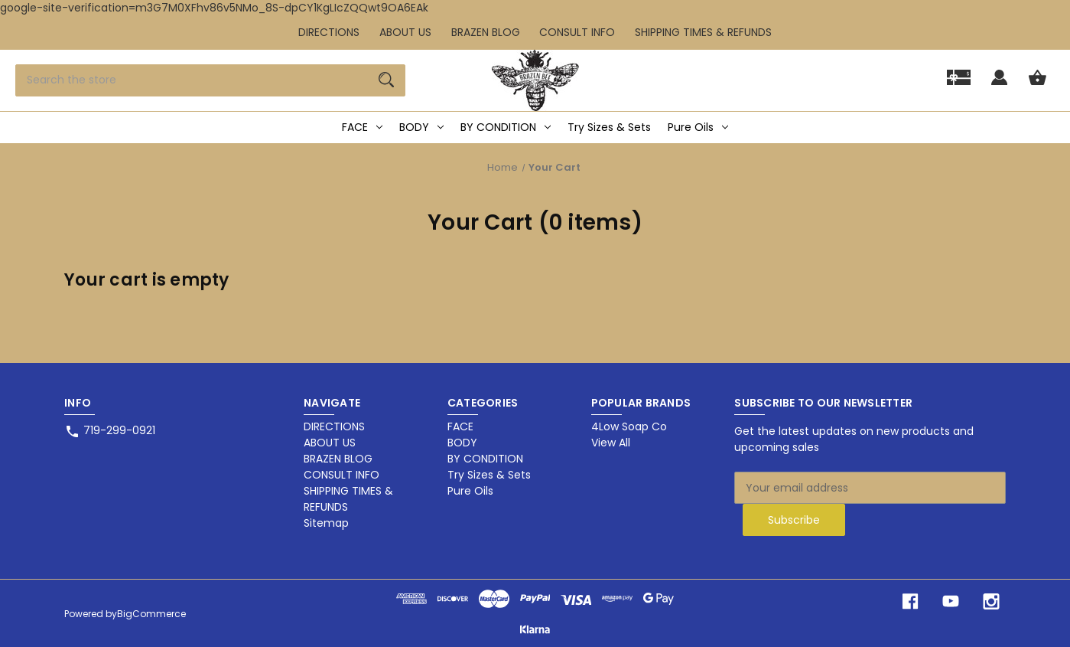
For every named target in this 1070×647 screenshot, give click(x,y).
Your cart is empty (146, 280)
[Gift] (958, 84)
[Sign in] (999, 84)
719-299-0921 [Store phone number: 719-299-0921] (119, 430)
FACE (362, 127)
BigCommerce (151, 613)
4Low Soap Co (629, 426)
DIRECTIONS (328, 32)
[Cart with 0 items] (1037, 84)
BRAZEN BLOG (485, 32)
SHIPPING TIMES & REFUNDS (703, 32)
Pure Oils (698, 127)
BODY (421, 127)
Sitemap (326, 523)
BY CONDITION (505, 127)
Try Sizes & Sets (609, 127)
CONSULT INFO (577, 32)
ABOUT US (405, 32)
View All (610, 442)
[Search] (386, 80)
